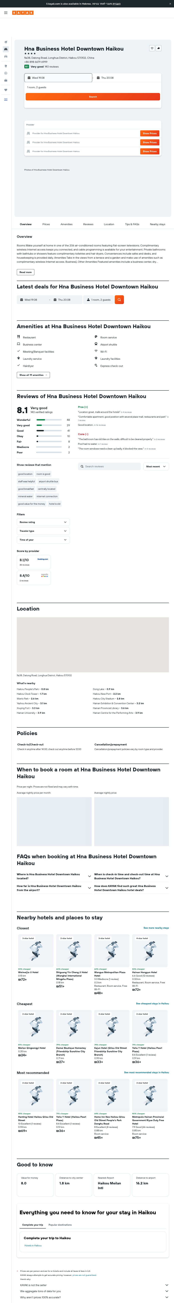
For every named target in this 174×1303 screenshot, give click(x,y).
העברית (116, 3)
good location (25, 454)
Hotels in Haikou (32, 1226)
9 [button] (32, 106)
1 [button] (81, 90)
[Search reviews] (112, 447)
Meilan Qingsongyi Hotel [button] (32, 1028)
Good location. (92, 405)
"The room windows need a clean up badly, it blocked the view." (117, 429)
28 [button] (73, 123)
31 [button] (40, 131)
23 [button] (32, 123)
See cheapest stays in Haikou (152, 984)
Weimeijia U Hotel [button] (28, 953)
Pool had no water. (93, 424)
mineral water (25, 477)
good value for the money (31, 484)
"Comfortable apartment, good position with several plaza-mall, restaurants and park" (123, 399)
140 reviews (52, 47)
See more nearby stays (156, 908)
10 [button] (40, 106)
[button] (170, 3)
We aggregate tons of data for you (94, 1272)
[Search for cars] (5, 37)
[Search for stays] (5, 30)
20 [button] (65, 114)
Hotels (36, 1295)
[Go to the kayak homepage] (22, 13)
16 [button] (32, 114)
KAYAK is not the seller (94, 1266)
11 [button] (49, 106)
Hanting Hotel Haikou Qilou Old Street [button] (35, 1099)
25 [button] (48, 123)
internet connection (47, 477)
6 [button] (65, 98)
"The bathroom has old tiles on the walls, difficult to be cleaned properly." (121, 420)
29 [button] (81, 123)
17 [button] (40, 114)
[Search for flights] (5, 23)
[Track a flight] (5, 54)
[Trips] (5, 71)
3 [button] (40, 98)
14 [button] (73, 106)
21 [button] (73, 114)
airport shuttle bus (48, 462)
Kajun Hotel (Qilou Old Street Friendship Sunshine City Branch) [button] (110, 1032)
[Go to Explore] (5, 47)
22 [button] (81, 114)
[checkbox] (34, 543)
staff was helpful (26, 462)
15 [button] (81, 106)
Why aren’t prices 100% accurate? (94, 1278)
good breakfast (26, 469)
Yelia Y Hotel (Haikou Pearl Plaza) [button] (147, 1030)
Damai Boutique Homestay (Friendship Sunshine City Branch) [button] (71, 1032)
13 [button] (65, 106)
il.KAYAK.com (23, 1295)
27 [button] (65, 123)
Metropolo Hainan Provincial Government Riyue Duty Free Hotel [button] (148, 1101)
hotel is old (54, 484)
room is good (43, 454)
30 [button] (32, 131)
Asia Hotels (48, 1295)
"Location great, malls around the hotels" (105, 393)
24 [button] (40, 123)
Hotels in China (65, 1295)
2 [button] (32, 98)
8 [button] (81, 98)
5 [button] (57, 98)
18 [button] (49, 114)
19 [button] (57, 114)
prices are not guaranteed (84, 1256)
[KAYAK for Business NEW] (5, 61)
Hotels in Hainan (83, 1295)
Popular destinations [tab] (60, 1205)
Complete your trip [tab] (32, 1205)
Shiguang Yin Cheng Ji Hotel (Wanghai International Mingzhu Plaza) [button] (72, 957)
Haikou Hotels (101, 1295)
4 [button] (49, 98)
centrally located (46, 469)
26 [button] (56, 123)
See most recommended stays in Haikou (146, 1053)
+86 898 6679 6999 (35, 42)
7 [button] (73, 98)
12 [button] (57, 106)
